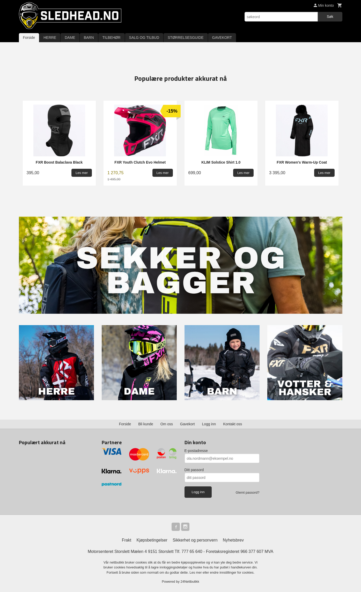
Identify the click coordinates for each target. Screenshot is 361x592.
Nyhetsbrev (233, 540)
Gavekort (187, 424)
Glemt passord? (248, 492)
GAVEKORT (222, 37)
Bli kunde (145, 424)
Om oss (166, 424)
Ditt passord (194, 470)
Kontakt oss (232, 424)
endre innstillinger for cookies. (232, 572)
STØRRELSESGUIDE (185, 37)
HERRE (49, 37)
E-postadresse (196, 451)
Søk (330, 16)
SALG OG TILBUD (144, 37)
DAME (70, 37)
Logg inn (209, 424)
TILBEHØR (111, 37)
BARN (89, 37)
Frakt (126, 540)
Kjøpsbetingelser (152, 540)
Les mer (196, 572)
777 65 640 (191, 551)
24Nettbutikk (190, 581)
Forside (29, 37)
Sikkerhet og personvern (195, 540)
